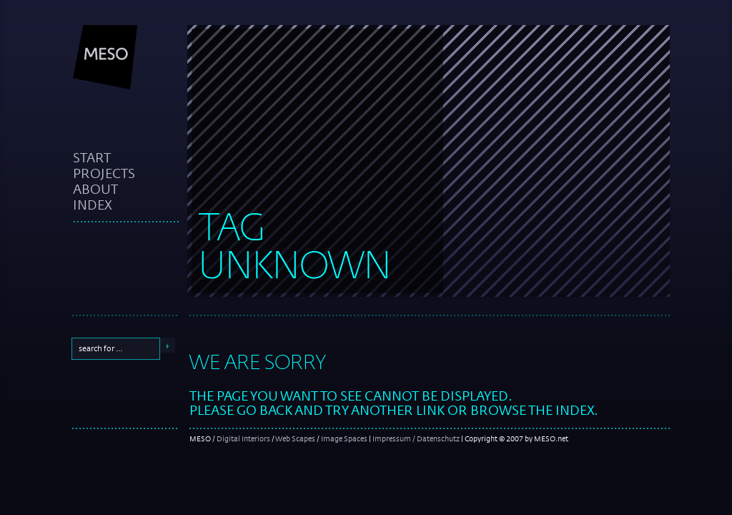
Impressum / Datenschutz (416, 438)
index (92, 204)
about (95, 189)
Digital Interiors (243, 438)
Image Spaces (344, 438)
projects (104, 173)
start (92, 157)
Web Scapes (295, 438)
